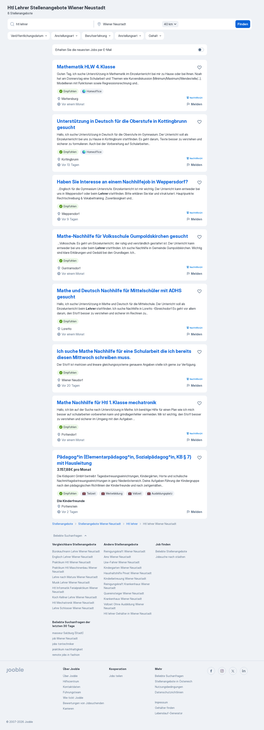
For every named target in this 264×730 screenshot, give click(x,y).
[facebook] (211, 671)
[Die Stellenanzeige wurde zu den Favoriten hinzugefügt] (199, 67)
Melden (194, 104)
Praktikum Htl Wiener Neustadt (71, 562)
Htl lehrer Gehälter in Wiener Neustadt (128, 613)
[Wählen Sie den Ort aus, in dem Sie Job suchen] (137, 24)
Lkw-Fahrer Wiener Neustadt (122, 562)
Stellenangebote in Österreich (173, 681)
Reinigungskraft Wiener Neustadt (124, 551)
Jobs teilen (116, 676)
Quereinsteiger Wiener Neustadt (124, 593)
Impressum (161, 702)
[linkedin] (244, 671)
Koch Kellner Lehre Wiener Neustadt (74, 597)
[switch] (201, 50)
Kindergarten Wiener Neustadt (123, 567)
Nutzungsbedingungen (169, 686)
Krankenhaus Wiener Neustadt (123, 598)
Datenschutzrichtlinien (169, 692)
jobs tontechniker (63, 643)
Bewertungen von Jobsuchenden (83, 703)
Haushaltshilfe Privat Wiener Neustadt (128, 573)
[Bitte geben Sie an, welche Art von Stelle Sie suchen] (50, 24)
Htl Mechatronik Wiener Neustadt (73, 602)
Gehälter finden (165, 707)
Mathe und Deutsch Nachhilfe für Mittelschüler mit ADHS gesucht (119, 294)
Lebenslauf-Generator (168, 713)
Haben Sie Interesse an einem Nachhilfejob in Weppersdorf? (122, 182)
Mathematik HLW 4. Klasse (86, 67)
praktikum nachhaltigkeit (67, 649)
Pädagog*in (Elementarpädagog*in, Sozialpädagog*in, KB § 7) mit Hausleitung (124, 460)
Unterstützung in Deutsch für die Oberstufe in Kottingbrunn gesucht (122, 124)
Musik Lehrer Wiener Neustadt (71, 582)
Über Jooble (70, 676)
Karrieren (68, 708)
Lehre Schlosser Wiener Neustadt (73, 608)
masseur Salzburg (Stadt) (67, 633)
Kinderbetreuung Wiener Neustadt (125, 578)
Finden (243, 24)
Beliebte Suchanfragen (70, 536)
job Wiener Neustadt (65, 638)
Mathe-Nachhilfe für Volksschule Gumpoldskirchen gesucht (122, 236)
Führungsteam (72, 692)
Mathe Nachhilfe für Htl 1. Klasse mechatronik (106, 402)
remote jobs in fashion (66, 654)
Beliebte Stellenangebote (171, 551)
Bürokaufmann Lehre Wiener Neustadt (76, 551)
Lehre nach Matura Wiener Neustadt (75, 577)
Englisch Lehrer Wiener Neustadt (72, 556)
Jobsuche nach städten (170, 556)
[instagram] (222, 671)
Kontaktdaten (71, 686)
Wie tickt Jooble (73, 697)
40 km (170, 24)
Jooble (29, 721)
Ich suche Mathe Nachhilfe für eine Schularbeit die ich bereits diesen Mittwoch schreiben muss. (124, 354)
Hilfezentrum (71, 681)
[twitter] (233, 671)
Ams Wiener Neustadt (117, 556)
